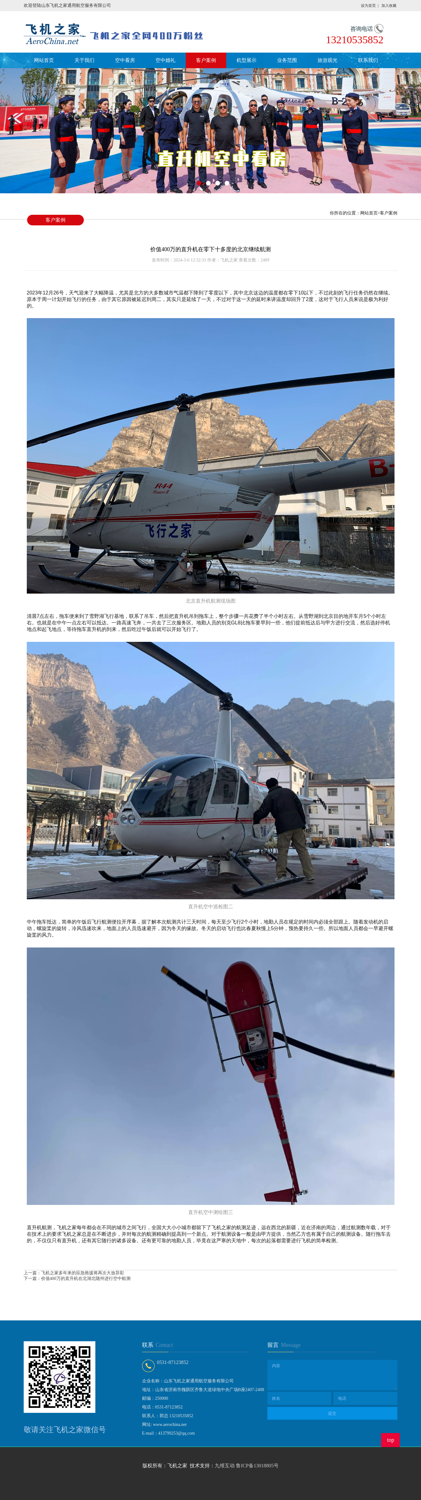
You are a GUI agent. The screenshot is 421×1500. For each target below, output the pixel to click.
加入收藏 (388, 5)
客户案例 (206, 60)
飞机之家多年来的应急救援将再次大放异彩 (82, 1273)
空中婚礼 (165, 60)
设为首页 (368, 5)
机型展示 (246, 60)
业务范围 (287, 60)
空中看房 (125, 60)
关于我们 (84, 60)
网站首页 (44, 60)
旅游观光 (327, 60)
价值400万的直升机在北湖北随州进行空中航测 (86, 1278)
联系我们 (368, 60)
